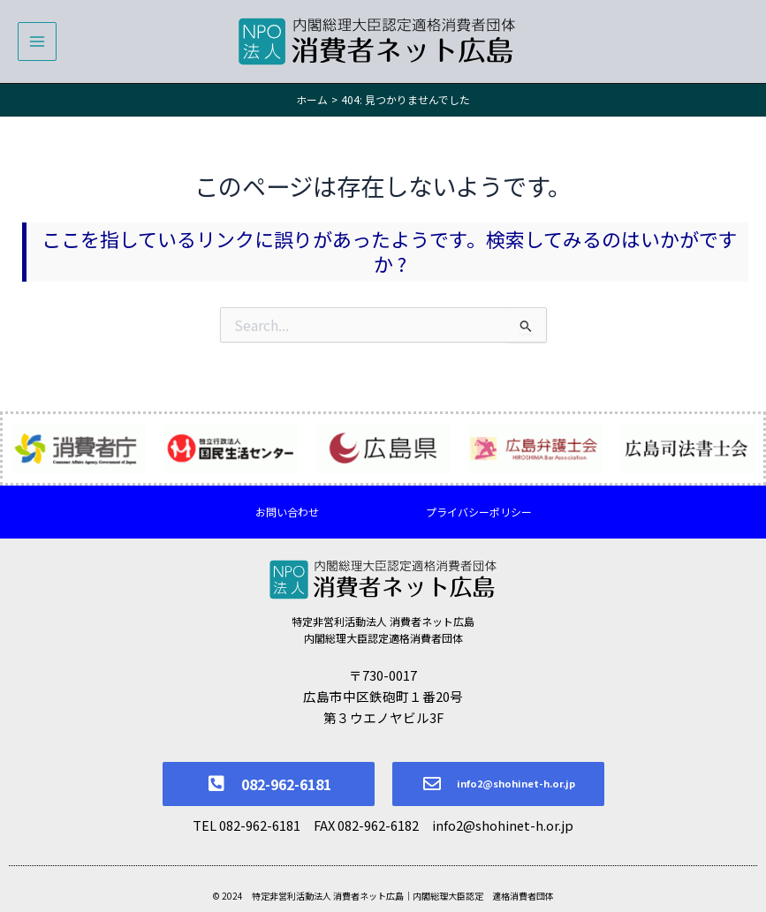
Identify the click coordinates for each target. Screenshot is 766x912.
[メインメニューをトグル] (37, 41)
